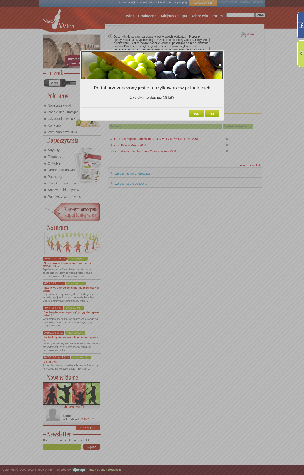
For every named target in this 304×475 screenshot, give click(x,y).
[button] (220, 65)
